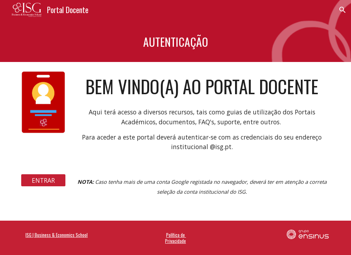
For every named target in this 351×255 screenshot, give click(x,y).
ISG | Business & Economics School (56, 234)
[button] (342, 9)
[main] (175, 40)
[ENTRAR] (43, 180)
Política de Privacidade (175, 237)
